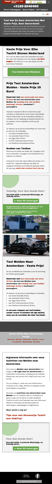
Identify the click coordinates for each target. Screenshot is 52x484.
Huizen (35, 339)
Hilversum (27, 339)
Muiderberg (27, 342)
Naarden (36, 342)
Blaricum (10, 339)
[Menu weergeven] (48, 2)
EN (47, 14)
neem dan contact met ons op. (30, 168)
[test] (26, 72)
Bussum (19, 339)
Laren (41, 339)
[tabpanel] (26, 6)
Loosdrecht (16, 342)
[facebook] (37, 476)
